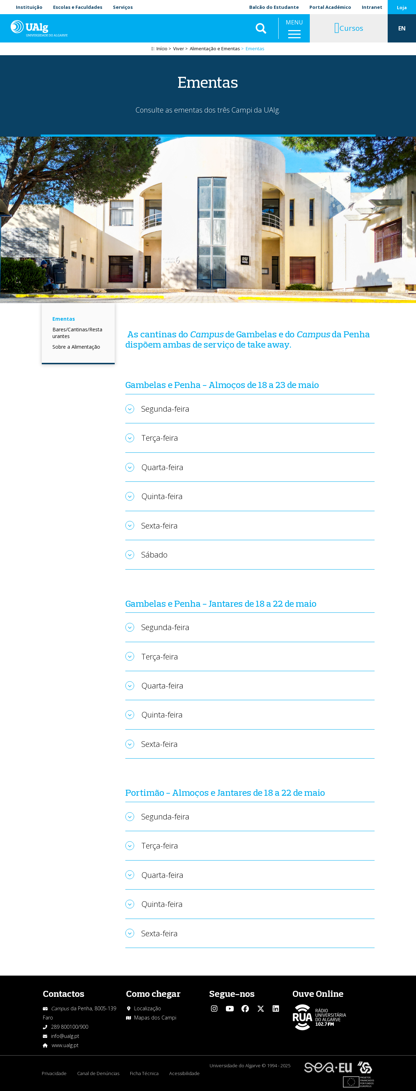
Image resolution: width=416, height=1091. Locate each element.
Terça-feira (159, 437)
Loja (402, 7)
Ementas (63, 318)
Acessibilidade (184, 1073)
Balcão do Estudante (274, 7)
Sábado (154, 554)
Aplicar (261, 28)
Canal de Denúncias (98, 1073)
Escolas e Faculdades (77, 7)
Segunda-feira (165, 408)
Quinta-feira (162, 496)
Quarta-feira (162, 467)
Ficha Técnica (144, 1073)
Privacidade (54, 1073)
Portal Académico (330, 7)
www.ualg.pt (65, 1045)
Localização (147, 1008)
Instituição (29, 7)
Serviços (123, 7)
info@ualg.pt (65, 1036)
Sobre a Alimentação (76, 346)
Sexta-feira (159, 525)
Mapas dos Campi (155, 1017)
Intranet (372, 7)
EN (402, 28)
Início (161, 48)
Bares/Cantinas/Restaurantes (77, 333)
